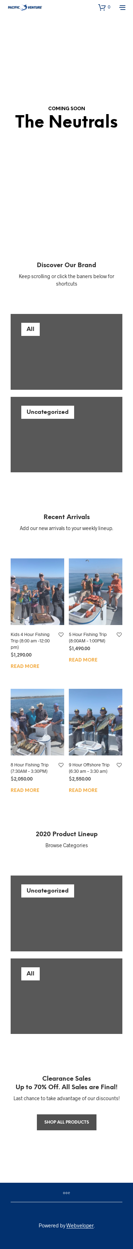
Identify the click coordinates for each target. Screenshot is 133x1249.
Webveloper (80, 1225)
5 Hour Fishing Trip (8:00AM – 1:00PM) (88, 637)
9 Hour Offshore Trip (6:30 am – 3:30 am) (89, 768)
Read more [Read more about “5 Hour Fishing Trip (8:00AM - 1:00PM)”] (83, 660)
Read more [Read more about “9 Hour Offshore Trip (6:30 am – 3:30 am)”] (83, 790)
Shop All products (66, 1122)
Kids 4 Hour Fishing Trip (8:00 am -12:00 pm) (30, 640)
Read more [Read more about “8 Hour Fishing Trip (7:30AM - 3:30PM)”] (25, 790)
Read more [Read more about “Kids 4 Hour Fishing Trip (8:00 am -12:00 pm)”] (25, 666)
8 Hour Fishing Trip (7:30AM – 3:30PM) (30, 768)
